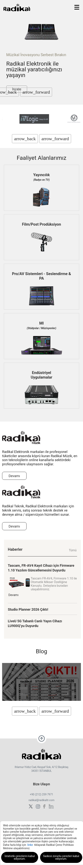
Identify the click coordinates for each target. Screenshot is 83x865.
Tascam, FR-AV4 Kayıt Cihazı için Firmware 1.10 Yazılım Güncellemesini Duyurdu (41, 567)
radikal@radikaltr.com (41, 800)
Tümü (73, 550)
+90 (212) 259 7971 (41, 794)
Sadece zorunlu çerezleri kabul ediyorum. (61, 857)
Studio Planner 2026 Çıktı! (28, 609)
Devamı (14, 476)
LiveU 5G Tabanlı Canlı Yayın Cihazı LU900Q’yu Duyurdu (35, 623)
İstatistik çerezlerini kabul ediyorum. (20, 857)
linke (30, 844)
